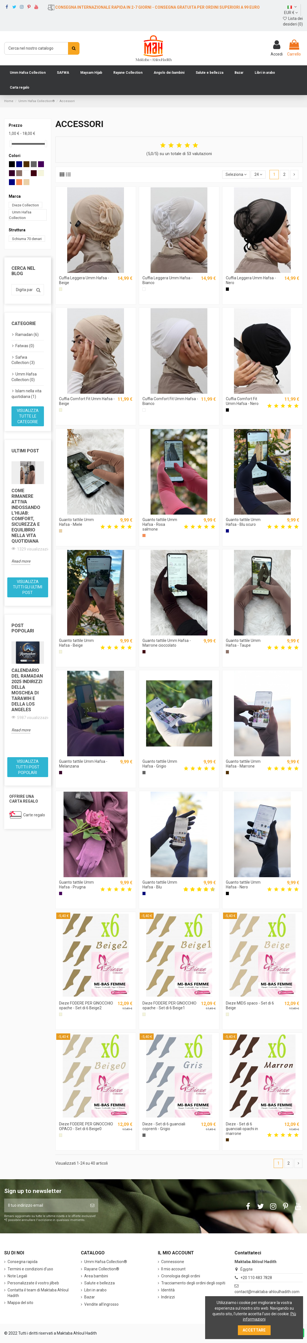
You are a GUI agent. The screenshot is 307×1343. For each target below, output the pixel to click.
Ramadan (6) (27, 334)
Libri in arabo (95, 1290)
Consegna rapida (23, 1261)
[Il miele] (60, 530)
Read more (20, 561)
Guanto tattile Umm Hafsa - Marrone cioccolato (166, 643)
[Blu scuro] (227, 530)
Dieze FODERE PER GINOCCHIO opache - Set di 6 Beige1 (169, 1005)
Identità (168, 1290)
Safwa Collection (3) (23, 360)
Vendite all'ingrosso (101, 1304)
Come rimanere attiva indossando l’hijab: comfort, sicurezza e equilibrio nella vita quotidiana (25, 516)
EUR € (291, 12)
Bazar (89, 1297)
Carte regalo (34, 815)
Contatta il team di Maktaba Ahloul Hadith (38, 1293)
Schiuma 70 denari (27, 238)
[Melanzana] (60, 772)
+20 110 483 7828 (256, 1277)
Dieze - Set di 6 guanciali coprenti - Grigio (163, 1126)
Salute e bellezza (99, 1283)
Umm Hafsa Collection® (105, 1261)
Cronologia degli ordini (180, 1276)
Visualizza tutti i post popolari (27, 767)
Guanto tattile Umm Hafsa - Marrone (243, 763)
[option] (27, 513)
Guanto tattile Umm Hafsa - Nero (243, 884)
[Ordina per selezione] (236, 175)
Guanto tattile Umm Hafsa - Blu (159, 884)
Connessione (172, 1261)
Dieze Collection (25, 205)
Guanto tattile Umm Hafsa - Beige (76, 643)
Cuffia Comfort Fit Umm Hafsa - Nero (242, 401)
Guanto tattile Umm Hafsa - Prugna (76, 884)
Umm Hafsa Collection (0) (24, 377)
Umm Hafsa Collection (20, 215)
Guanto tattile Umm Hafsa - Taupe (243, 643)
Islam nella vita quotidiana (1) (26, 394)
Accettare (254, 1330)
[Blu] (144, 893)
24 (258, 174)
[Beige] (60, 289)
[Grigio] (144, 772)
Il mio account (173, 1269)
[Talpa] (227, 651)
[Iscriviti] (92, 1205)
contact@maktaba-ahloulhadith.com (267, 1291)
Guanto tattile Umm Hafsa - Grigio (159, 763)
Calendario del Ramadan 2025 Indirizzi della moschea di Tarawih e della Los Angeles (27, 690)
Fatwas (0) (24, 346)
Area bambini (96, 1276)
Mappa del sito (20, 1302)
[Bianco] (144, 289)
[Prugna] (60, 893)
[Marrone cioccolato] (144, 651)
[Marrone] (227, 772)
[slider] (11, 143)
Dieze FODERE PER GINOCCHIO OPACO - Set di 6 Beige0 (86, 1126)
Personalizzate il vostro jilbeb (33, 1283)
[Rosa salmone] (144, 535)
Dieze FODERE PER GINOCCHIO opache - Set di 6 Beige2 (86, 1005)
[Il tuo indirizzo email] (45, 1205)
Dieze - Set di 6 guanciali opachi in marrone (242, 1129)
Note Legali (17, 1276)
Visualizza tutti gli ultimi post (27, 587)
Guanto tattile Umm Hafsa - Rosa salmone (159, 524)
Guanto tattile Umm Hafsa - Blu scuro (243, 522)
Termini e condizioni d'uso (30, 1269)
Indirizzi (168, 1297)
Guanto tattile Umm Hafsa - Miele (76, 522)
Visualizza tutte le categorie (28, 416)
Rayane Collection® (101, 1269)
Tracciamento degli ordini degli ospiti (193, 1283)
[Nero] (227, 289)
